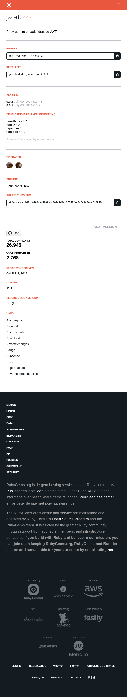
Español (57, 677)
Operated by (35, 582)
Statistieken (15, 429)
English (17, 666)
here (111, 550)
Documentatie (15, 332)
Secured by (80, 637)
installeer (35, 491)
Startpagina (14, 320)
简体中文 (58, 666)
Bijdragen (13, 435)
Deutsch (75, 677)
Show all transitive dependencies (28, 139)
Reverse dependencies (22, 373)
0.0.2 (9, 101)
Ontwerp (66, 580)
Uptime (11, 411)
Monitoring (65, 609)
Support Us (14, 466)
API (8, 454)
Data (9, 423)
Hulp (9, 447)
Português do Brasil (100, 666)
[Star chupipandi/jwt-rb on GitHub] (13, 233)
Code (9, 417)
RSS (9, 362)
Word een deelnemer (97, 497)
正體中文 (74, 666)
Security (12, 472)
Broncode (12, 326)
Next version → (107, 227)
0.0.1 (9, 105)
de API (87, 491)
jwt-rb (13, 17)
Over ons (12, 441)
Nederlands (37, 666)
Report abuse (15, 368)
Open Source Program (70, 519)
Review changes (17, 344)
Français (38, 677)
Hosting (95, 580)
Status (11, 405)
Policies (12, 460)
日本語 (91, 677)
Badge (10, 350)
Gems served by (93, 609)
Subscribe (13, 356)
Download (13, 338)
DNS (37, 609)
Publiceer (14, 491)
